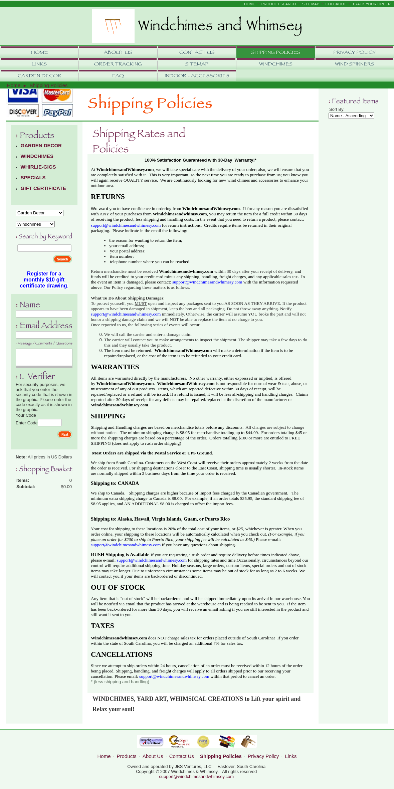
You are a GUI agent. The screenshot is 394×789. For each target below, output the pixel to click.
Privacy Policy (263, 756)
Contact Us (181, 756)
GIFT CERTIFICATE (43, 188)
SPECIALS (33, 177)
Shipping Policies (48, 85)
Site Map (310, 4)
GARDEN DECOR (41, 145)
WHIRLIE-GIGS (38, 167)
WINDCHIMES (37, 156)
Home (249, 4)
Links (291, 756)
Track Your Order (371, 4)
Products (127, 756)
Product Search (278, 4)
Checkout (336, 4)
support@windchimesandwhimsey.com (196, 776)
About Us (153, 756)
